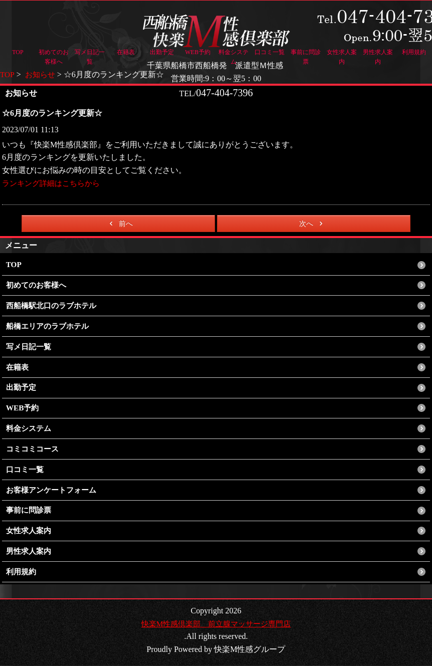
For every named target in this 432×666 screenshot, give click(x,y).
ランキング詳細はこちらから (54, 183)
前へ (119, 223)
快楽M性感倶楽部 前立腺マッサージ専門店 (216, 623)
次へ (312, 223)
